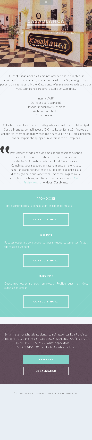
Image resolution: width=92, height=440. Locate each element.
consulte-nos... (46, 219)
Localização (46, 371)
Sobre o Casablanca (46, 45)
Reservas (46, 359)
